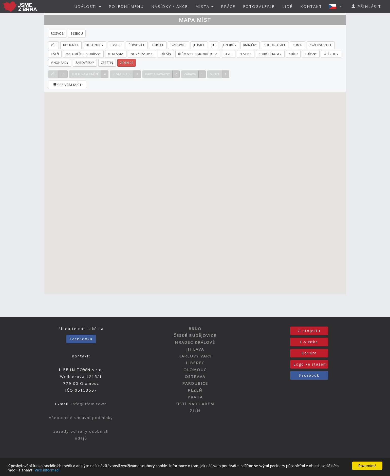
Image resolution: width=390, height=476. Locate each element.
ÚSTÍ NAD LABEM (195, 403)
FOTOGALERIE (259, 6)
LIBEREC (195, 362)
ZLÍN (195, 410)
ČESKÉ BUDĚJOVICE (195, 335)
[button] (337, 6)
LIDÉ (287, 6)
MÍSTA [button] (204, 6)
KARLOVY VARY (195, 355)
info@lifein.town (89, 403)
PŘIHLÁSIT (366, 6)
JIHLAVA (195, 349)
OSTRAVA (195, 376)
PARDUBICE (195, 383)
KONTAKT (311, 6)
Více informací (46, 470)
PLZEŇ (195, 390)
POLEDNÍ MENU (126, 6)
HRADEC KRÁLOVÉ (195, 342)
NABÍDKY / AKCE (169, 6)
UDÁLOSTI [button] (87, 6)
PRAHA (195, 396)
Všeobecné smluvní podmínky (81, 417)
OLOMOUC (195, 369)
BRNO (195, 328)
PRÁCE (228, 6)
